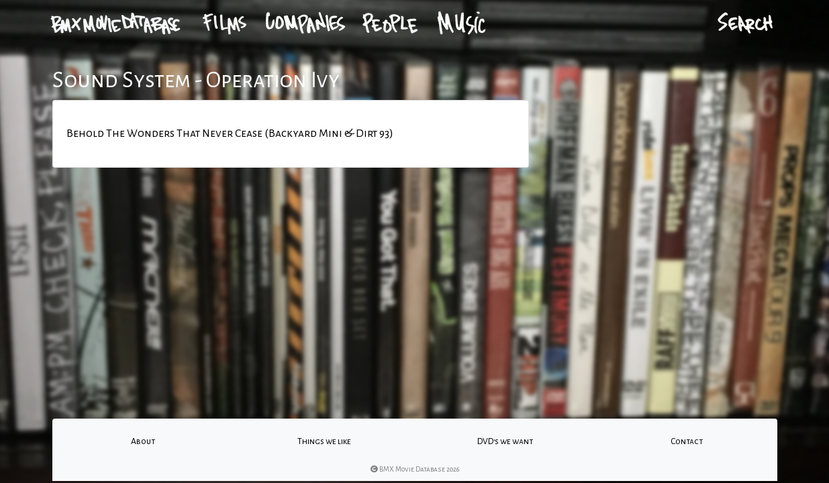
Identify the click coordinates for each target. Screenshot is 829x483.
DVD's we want (505, 441)
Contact (687, 441)
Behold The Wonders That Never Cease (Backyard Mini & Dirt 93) (229, 133)
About (143, 441)
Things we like (324, 441)
